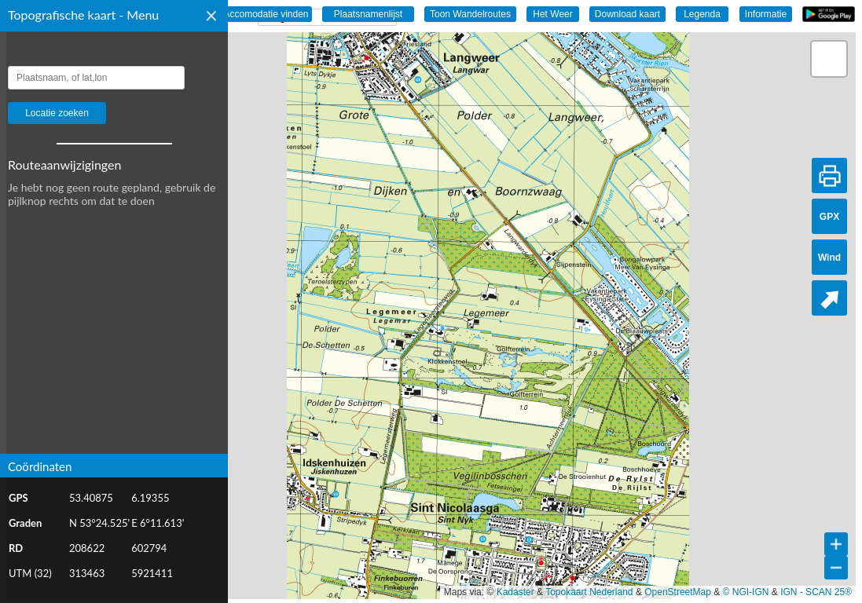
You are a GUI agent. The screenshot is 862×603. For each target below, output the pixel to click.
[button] (829, 59)
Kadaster (515, 592)
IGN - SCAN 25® (816, 592)
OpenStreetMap (677, 592)
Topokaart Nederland (589, 592)
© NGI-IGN (746, 592)
